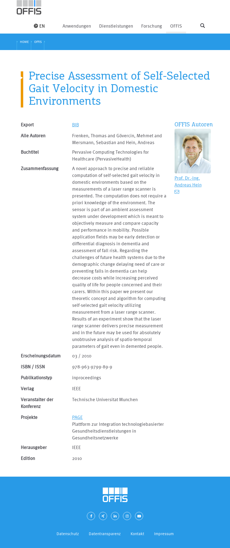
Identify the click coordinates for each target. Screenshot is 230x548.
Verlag (27, 388)
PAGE (77, 417)
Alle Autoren (33, 135)
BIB (75, 124)
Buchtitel (30, 152)
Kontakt (137, 533)
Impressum (164, 533)
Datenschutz (68, 533)
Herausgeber (34, 447)
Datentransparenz (105, 533)
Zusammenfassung (39, 168)
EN (39, 25)
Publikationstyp (36, 377)
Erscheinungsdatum (41, 355)
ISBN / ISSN (33, 366)
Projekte (29, 417)
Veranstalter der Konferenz (37, 403)
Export (27, 124)
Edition (28, 458)
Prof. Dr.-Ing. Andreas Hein (188, 181)
